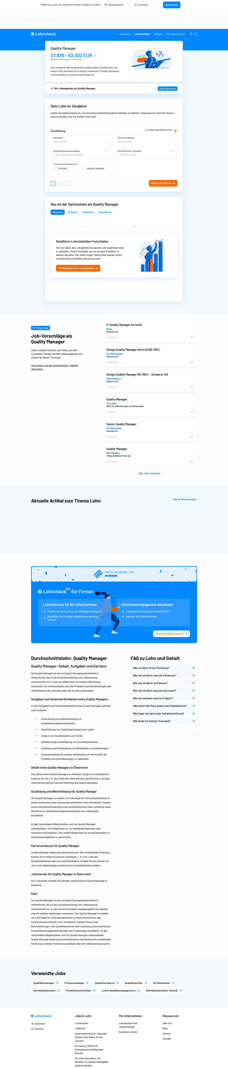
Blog (165, 1010)
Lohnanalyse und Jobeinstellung (128, 1007)
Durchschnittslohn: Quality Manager (69, 640)
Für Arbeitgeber (175, 15)
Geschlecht (105, 193)
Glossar (167, 1015)
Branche (72, 193)
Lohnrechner (142, 15)
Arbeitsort (88, 193)
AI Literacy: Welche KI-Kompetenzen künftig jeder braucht (89, 1032)
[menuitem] (125, 15)
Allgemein (57, 193)
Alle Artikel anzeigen (185, 481)
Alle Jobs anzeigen (150, 455)
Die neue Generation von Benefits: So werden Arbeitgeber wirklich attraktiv (91, 1044)
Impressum (102, 1059)
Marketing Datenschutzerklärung (170, 1059)
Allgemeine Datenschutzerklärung (130, 1059)
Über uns (167, 1005)
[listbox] (117, 5)
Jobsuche (125, 15)
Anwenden (171, 4)
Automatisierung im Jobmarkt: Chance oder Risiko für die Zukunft (91, 1019)
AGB (194, 1059)
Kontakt (167, 1021)
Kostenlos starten (128, 1014)
